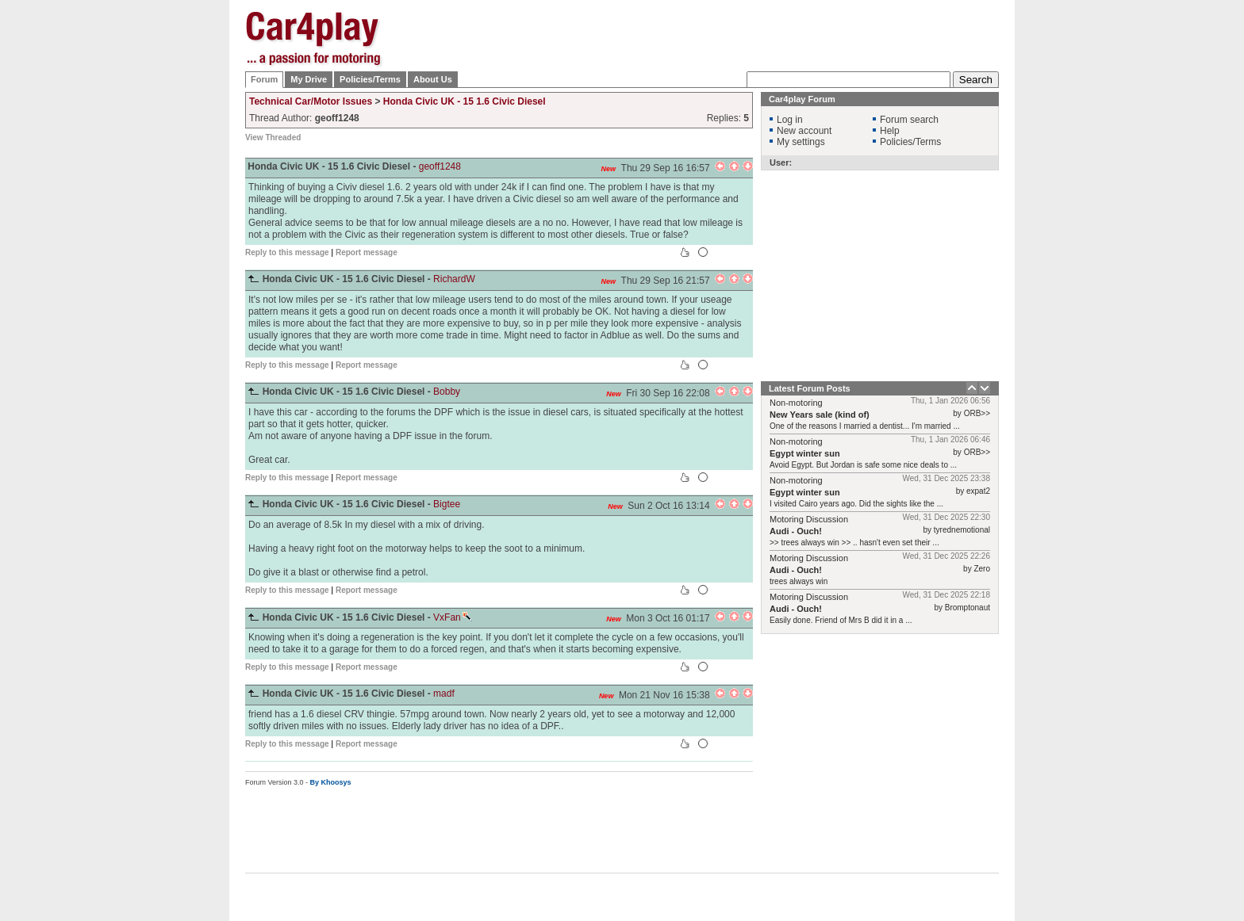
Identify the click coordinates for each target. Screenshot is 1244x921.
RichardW (454, 279)
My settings (801, 141)
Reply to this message (287, 252)
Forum (264, 79)
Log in (790, 119)
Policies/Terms (370, 79)
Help (890, 130)
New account (804, 130)
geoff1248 (440, 166)
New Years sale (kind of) (820, 414)
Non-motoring (796, 402)
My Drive (308, 79)
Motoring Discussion (809, 519)
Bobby (446, 391)
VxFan (452, 617)
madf (444, 693)
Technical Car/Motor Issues (310, 101)
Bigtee (446, 504)
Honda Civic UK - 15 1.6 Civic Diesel (464, 101)
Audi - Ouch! (796, 531)
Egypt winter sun (805, 453)
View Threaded (273, 137)
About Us (432, 79)
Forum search (909, 119)
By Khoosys (330, 782)
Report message (366, 252)
